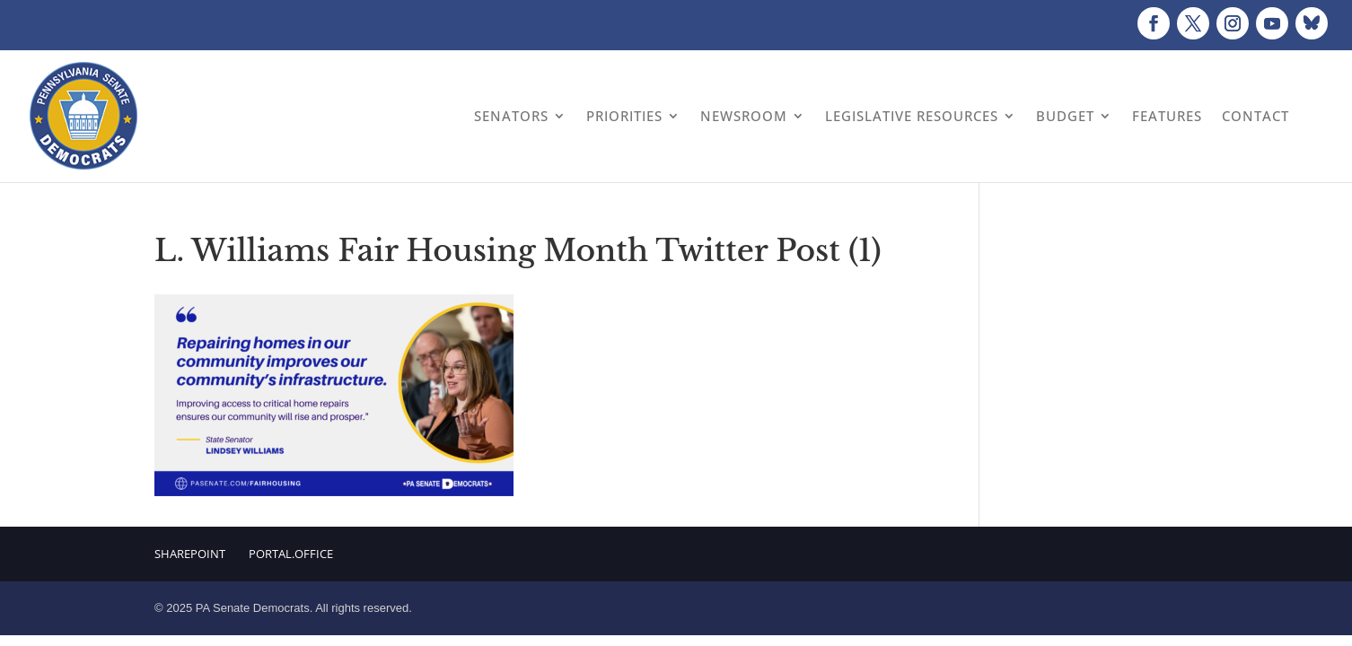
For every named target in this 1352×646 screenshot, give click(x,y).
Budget (1065, 116)
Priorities (624, 116)
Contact (1255, 116)
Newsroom (743, 116)
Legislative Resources (911, 116)
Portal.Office (291, 554)
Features (1167, 116)
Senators (511, 116)
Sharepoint (189, 554)
